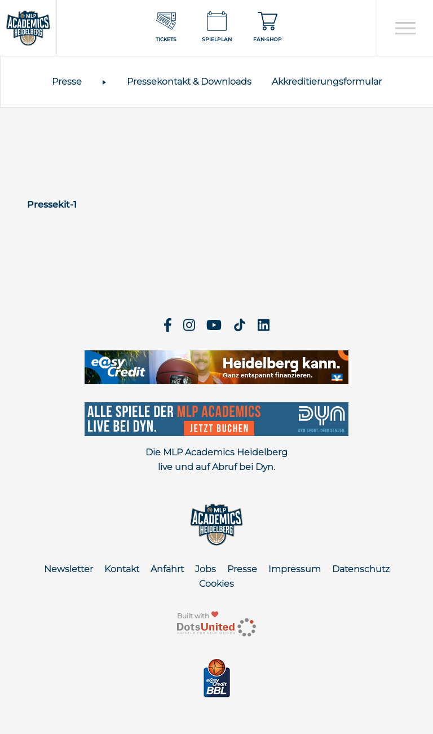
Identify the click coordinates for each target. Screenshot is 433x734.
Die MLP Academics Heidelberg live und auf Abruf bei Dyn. (216, 459)
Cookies (216, 583)
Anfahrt (167, 569)
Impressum (294, 569)
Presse (67, 81)
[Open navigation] (405, 28)
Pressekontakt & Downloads (189, 81)
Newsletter (68, 569)
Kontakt (121, 569)
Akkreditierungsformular (327, 81)
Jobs (205, 569)
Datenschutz (361, 569)
